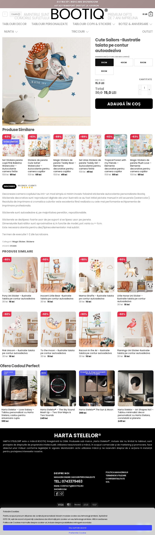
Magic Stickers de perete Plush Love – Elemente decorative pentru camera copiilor (140, 166)
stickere (13, 246)
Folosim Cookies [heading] (11, 511)
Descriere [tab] (9, 186)
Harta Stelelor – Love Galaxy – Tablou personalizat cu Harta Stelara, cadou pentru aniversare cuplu (18, 414)
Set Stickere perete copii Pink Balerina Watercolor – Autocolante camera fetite (12, 166)
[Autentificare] (5, 14)
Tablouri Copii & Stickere (93, 24)
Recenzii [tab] (23, 185)
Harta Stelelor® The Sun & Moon (96, 409)
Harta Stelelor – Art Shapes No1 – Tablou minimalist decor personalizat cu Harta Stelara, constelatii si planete (135, 414)
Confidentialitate (115, 478)
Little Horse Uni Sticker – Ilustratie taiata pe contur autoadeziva (131, 298)
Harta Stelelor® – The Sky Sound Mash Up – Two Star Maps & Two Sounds (57, 412)
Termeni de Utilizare (116, 475)
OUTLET (147, 32)
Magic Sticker (18, 241)
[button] (148, 14)
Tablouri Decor (14, 24)
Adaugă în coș (124, 104)
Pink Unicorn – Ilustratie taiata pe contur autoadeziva (18, 352)
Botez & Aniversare (135, 24)
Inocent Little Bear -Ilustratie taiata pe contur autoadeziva (57, 297)
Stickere (30, 241)
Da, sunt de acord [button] (77, 527)
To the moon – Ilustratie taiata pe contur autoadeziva (57, 352)
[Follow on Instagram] (61, 494)
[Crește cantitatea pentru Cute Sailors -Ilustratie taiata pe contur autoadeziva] (149, 90)
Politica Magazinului (117, 472)
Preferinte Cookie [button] (77, 532)
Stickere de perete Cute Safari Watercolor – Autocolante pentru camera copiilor (38, 166)
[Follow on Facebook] (56, 494)
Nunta (10, 32)
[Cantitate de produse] (145, 88)
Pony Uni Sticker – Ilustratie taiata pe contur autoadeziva (18, 297)
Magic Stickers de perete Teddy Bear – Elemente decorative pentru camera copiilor (64, 166)
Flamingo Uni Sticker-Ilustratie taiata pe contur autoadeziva (133, 352)
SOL (107, 481)
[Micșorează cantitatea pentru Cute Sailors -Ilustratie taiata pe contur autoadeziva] (140, 90)
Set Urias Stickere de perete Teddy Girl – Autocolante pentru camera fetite (90, 164)
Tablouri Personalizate (49, 24)
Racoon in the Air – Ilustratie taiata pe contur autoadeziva (95, 352)
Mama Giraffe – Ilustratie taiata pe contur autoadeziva (96, 297)
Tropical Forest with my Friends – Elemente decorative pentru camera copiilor (115, 166)
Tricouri (79, 32)
